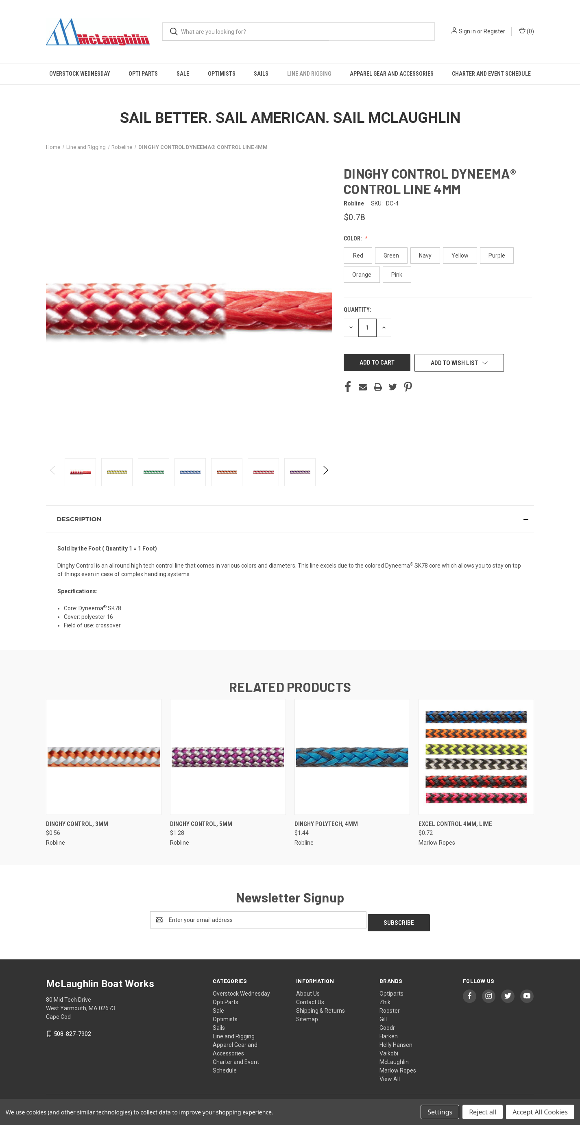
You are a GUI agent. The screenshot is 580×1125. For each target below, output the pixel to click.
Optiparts (391, 990)
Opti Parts (143, 73)
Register (494, 31)
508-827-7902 (72, 1031)
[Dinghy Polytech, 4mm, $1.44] (352, 757)
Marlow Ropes (397, 1067)
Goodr (387, 1025)
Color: (353, 238)
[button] (290, 519)
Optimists (221, 73)
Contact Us (310, 999)
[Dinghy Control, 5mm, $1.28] (228, 757)
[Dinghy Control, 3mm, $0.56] (104, 757)
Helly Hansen (395, 1042)
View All (389, 1076)
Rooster (389, 1008)
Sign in (467, 31)
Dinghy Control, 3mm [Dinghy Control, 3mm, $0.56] (77, 824)
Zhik (384, 999)
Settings (439, 1112)
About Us (308, 990)
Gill (383, 1016)
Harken (388, 1033)
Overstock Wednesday (79, 73)
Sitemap (307, 1016)
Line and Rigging (309, 73)
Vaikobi (388, 1050)
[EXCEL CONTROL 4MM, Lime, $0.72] (476, 757)
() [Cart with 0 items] (526, 31)
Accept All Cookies (540, 1112)
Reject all (482, 1112)
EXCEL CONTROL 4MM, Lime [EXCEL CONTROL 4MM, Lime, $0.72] (455, 824)
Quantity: (357, 309)
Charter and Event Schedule (491, 73)
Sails (261, 73)
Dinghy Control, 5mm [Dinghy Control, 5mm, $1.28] (201, 824)
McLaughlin (394, 1059)
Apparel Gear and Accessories (392, 73)
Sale (183, 73)
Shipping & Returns (320, 1008)
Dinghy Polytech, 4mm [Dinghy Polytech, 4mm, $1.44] (326, 824)
